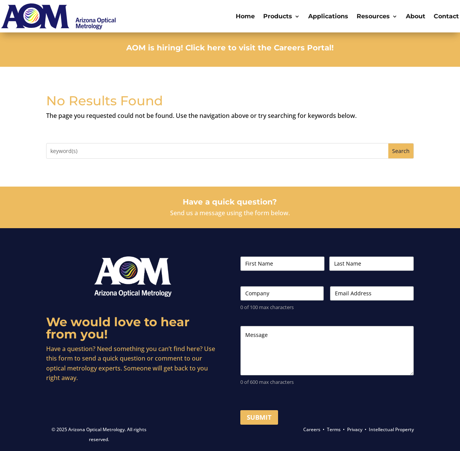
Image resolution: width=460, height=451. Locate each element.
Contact (446, 16)
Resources (373, 16)
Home (245, 16)
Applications (328, 16)
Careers (311, 429)
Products (277, 16)
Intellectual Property (391, 429)
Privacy (354, 429)
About (415, 16)
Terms (334, 429)
